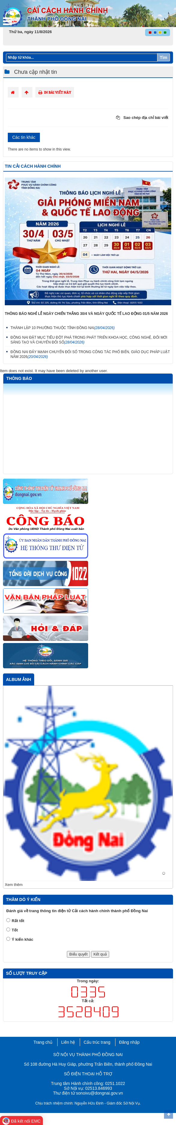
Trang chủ (42, 1042)
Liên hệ (68, 1042)
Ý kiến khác (22, 939)
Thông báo (19, 378)
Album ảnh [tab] (18, 679)
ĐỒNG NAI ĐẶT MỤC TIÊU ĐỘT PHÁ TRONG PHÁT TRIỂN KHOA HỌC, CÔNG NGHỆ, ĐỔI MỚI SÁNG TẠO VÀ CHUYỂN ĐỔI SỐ (88, 339)
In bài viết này (54, 92)
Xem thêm (13, 884)
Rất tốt (18, 920)
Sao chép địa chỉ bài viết (142, 117)
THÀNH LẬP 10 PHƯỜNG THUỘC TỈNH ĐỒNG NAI (62, 328)
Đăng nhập (129, 1042)
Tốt (15, 930)
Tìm (163, 57)
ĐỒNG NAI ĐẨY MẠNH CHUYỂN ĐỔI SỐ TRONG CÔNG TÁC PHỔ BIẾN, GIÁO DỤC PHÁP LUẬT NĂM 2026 (90, 354)
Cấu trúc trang (97, 1042)
